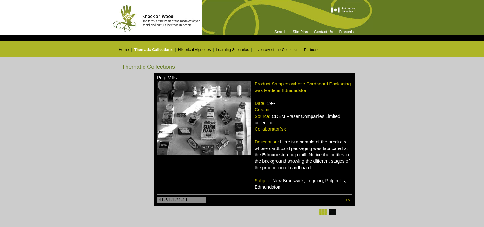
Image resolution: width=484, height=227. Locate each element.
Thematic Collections (153, 50)
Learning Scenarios (232, 50)
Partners (311, 50)
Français (346, 32)
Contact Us (323, 32)
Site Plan (300, 32)
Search (280, 32)
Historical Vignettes (194, 50)
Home (124, 50)
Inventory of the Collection (276, 50)
